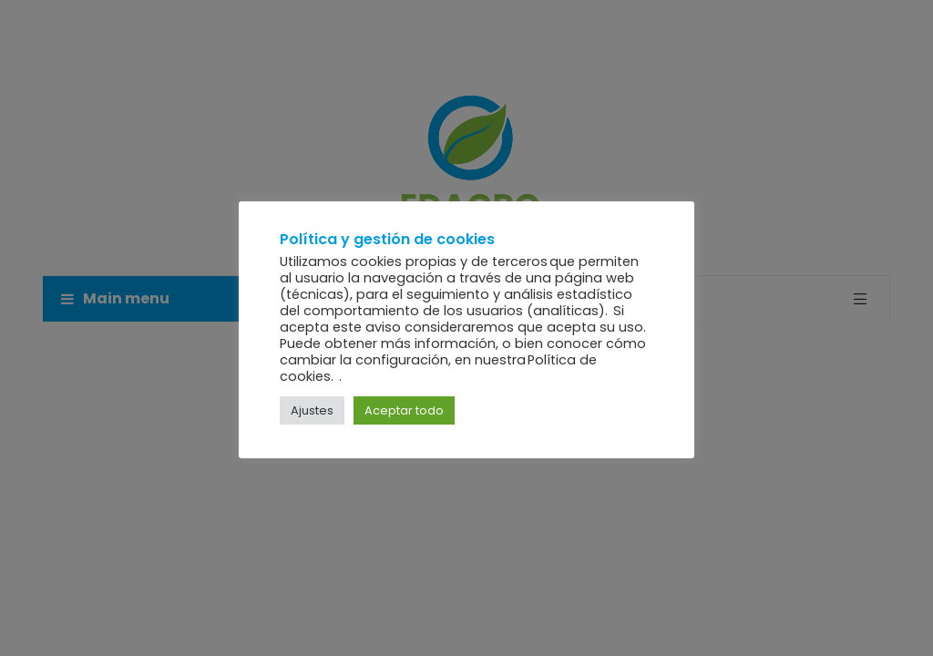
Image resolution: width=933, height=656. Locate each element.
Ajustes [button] (312, 410)
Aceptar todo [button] (404, 410)
